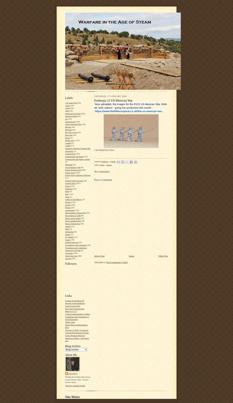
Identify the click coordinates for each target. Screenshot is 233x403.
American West (71, 116)
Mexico (68, 202)
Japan (67, 197)
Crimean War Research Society (77, 333)
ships (67, 229)
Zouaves (68, 258)
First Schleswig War (73, 167)
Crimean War (70, 154)
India (67, 191)
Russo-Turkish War (72, 224)
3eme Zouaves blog (72, 306)
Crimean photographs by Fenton (77, 314)
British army (70, 140)
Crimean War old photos (74, 157)
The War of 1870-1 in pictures (76, 330)
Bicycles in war (71, 132)
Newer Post (99, 256)
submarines (69, 232)
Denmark (68, 165)
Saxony (68, 226)
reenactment (70, 210)
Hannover (69, 189)
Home (131, 256)
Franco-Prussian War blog (75, 336)
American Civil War (73, 114)
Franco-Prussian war (73, 170)
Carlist (67, 146)
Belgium (68, 130)
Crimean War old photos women (77, 159)
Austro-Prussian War (73, 124)
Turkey (68, 240)
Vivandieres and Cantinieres (76, 245)
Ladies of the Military (73, 199)
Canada (68, 143)
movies (68, 205)
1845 (67, 111)
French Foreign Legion (74, 181)
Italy (67, 194)
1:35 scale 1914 (71, 103)
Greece (68, 186)
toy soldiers (69, 237)
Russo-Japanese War (73, 221)
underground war (71, 242)
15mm (67, 108)
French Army (70, 173)
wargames (69, 253)
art (66, 119)
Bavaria (68, 127)
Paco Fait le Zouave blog (74, 309)
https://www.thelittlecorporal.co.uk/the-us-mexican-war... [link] (129, 111)
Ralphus (73, 374)
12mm (67, 106)
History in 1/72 (71, 311)
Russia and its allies (72, 218)
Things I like (70, 322)
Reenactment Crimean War (75, 213)
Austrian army (70, 122)
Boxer (67, 138)
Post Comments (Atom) (117, 262)
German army (70, 183)
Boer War (69, 135)
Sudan (67, 234)
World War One (71, 256)
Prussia (68, 207)
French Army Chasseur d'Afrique (78, 175)
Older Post (163, 256)
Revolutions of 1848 (73, 216)
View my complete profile (75, 386)
